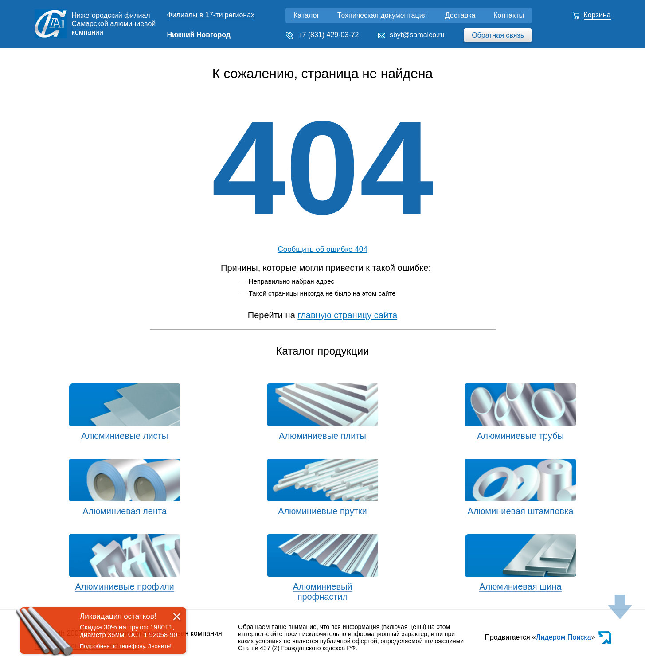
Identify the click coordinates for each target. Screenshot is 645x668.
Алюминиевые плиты (322, 436)
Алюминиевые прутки (322, 511)
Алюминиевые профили (124, 586)
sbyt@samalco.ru (417, 35)
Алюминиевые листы (124, 436)
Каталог (306, 15)
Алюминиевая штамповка (521, 511)
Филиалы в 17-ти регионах (211, 15)
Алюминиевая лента (124, 511)
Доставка (460, 15)
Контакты (508, 15)
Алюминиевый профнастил (322, 592)
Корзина (597, 15)
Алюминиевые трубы (520, 436)
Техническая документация (382, 15)
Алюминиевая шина (520, 586)
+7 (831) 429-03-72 (328, 35)
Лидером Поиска (563, 637)
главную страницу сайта (347, 315)
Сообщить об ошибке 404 (322, 249)
